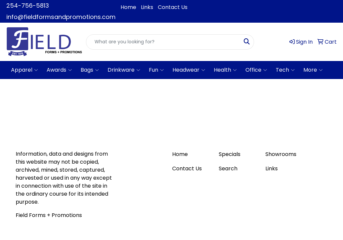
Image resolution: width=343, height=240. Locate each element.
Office (256, 70)
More (313, 70)
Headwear (188, 70)
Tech (285, 70)
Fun (156, 70)
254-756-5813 (27, 5)
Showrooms (280, 154)
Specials (229, 154)
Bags (90, 70)
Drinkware (124, 70)
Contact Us (172, 7)
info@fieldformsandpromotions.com (61, 17)
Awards (59, 70)
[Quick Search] (163, 42)
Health (225, 70)
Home (128, 7)
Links (147, 7)
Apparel (24, 70)
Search (228, 168)
